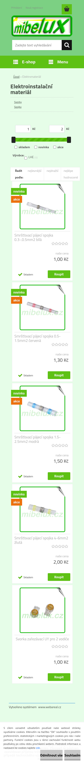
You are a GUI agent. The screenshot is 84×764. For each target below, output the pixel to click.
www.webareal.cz (49, 707)
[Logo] (41, 26)
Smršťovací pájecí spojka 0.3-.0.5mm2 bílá (33, 237)
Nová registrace (34, 8)
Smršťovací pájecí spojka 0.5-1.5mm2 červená (37, 338)
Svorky (18, 102)
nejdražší (52, 170)
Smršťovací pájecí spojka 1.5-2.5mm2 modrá (37, 439)
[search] (67, 45)
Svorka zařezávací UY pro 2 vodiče (42, 639)
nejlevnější (34, 170)
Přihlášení (16, 8)
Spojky (17, 107)
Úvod (16, 76)
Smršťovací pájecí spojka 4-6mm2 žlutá (41, 540)
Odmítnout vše (51, 755)
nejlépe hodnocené (71, 174)
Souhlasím (72, 755)
